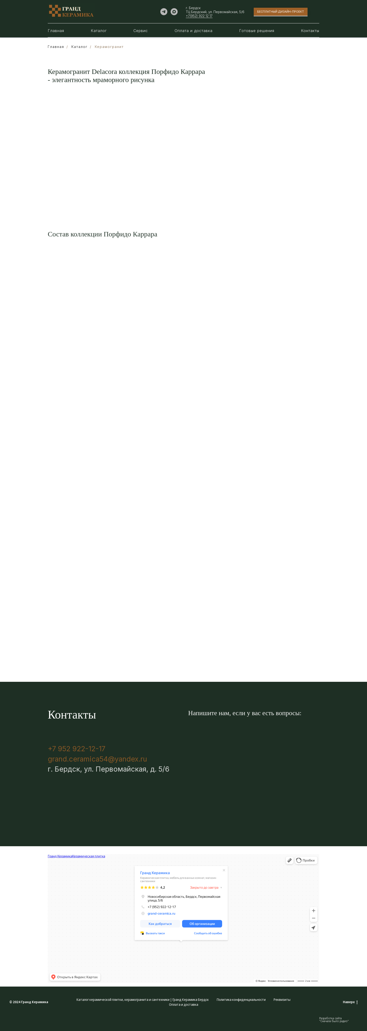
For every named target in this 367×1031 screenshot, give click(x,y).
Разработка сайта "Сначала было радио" (334, 1019)
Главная (56, 30)
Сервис (140, 30)
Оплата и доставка (194, 30)
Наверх (350, 1002)
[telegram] (163, 11)
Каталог (99, 30)
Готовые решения (256, 30)
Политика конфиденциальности (241, 999)
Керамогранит (109, 46)
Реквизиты (282, 999)
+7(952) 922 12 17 (199, 16)
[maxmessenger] (174, 11)
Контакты (310, 30)
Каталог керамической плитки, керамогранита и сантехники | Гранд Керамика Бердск (143, 999)
